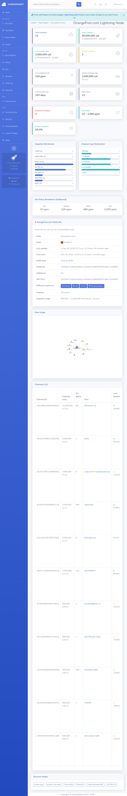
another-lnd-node (54, 784)
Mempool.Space (96, 286)
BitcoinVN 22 (90, 405)
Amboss (66, 286)
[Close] (123, 15)
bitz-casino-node (91, 735)
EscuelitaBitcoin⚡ (92, 603)
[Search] (54, 4)
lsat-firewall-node (92, 636)
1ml (75, 286)
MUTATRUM (89, 570)
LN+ (83, 286)
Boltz (86, 438)
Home (33, 22)
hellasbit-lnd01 (91, 669)
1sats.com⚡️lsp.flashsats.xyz (97, 471)
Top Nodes (43, 22)
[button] (118, 4)
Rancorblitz (68, 784)
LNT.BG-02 (111, 784)
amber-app (38, 784)
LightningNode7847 (95, 784)
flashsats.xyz (90, 537)
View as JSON (67, 260)
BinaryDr (80, 784)
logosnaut (88, 504)
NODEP (87, 702)
